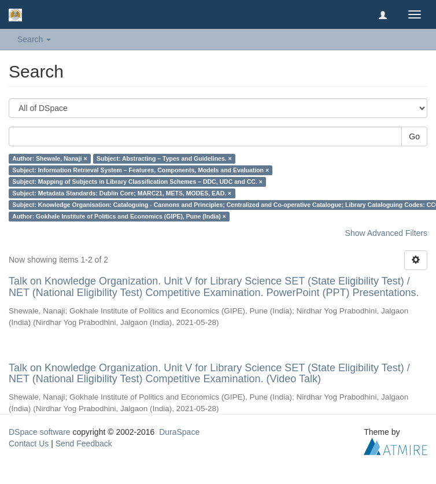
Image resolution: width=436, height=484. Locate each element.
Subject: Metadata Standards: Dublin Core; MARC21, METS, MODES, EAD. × (121, 193)
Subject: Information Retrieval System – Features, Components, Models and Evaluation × (140, 170)
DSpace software (40, 432)
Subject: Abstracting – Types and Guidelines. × (164, 158)
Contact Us (29, 443)
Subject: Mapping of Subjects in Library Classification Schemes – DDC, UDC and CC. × (137, 181)
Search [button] (34, 39)
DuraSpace (179, 432)
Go (414, 136)
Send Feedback (84, 443)
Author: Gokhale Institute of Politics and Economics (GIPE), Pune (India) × (119, 216)
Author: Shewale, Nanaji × (49, 158)
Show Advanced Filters (386, 233)
